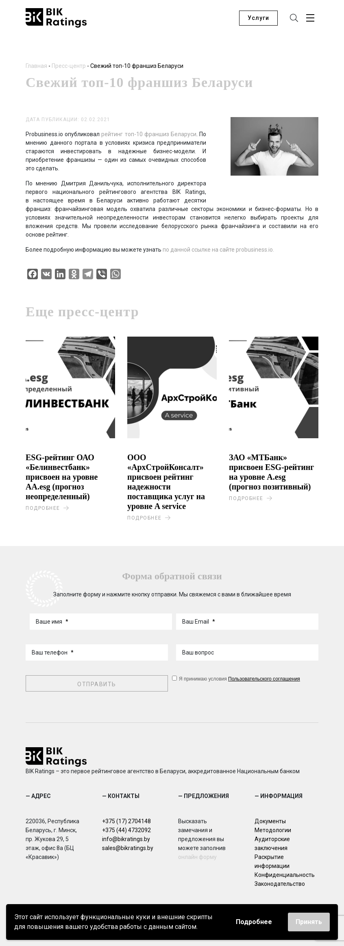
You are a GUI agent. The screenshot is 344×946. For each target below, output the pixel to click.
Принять (309, 922)
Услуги (258, 18)
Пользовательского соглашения (264, 679)
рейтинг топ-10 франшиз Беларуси (148, 134)
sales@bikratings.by (127, 848)
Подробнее (254, 922)
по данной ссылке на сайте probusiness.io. (218, 249)
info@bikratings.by (126, 839)
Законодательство (280, 884)
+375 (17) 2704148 (126, 821)
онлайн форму (197, 857)
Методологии (273, 830)
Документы (270, 821)
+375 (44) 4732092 (126, 830)
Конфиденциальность (285, 875)
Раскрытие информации (272, 861)
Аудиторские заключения (272, 843)
